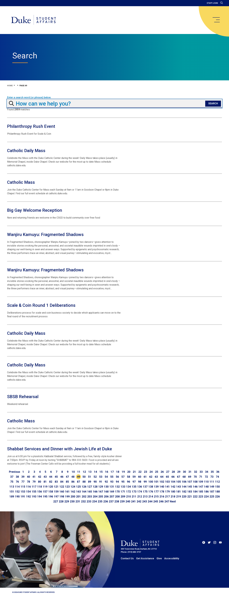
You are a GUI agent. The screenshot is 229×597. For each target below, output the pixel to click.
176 (150, 491)
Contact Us (127, 558)
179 (167, 491)
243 (144, 501)
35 (212, 471)
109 (200, 481)
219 (178, 496)
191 (23, 496)
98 (139, 481)
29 (178, 471)
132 (117, 486)
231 (78, 501)
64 (161, 476)
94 (117, 481)
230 (72, 501)
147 (200, 486)
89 (89, 481)
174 (139, 491)
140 (162, 486)
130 (106, 486)
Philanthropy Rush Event (31, 126)
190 (17, 496)
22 (139, 471)
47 (67, 476)
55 (111, 476)
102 (162, 481)
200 (73, 496)
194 (39, 496)
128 (95, 486)
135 (134, 486)
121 (56, 486)
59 (134, 476)
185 (200, 491)
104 (173, 481)
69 (189, 476)
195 (45, 496)
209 (123, 496)
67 (178, 476)
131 (111, 486)
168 (106, 491)
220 (184, 496)
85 (67, 481)
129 (100, 486)
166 (95, 491)
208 (117, 496)
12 (84, 471)
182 (184, 491)
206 (106, 496)
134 (128, 486)
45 (56, 476)
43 (45, 476)
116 (28, 486)
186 (206, 491)
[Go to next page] (173, 501)
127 (89, 486)
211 (134, 496)
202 (84, 496)
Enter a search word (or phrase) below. (29, 97)
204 (95, 496)
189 (11, 496)
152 (17, 491)
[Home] (34, 20)
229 (66, 501)
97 (134, 481)
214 (150, 496)
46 (61, 476)
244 (150, 501)
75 (11, 481)
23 (145, 471)
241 (133, 501)
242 (139, 501)
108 (195, 481)
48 (72, 476)
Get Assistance (145, 558)
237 (111, 501)
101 (156, 481)
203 (89, 496)
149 (212, 486)
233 (89, 501)
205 (100, 496)
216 (162, 496)
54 (106, 476)
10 (73, 471)
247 (166, 501)
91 (100, 481)
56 (117, 476)
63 (156, 476)
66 (172, 476)
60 (139, 476)
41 (34, 476)
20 (128, 471)
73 (211, 476)
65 (167, 476)
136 (139, 486)
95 (122, 481)
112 (217, 481)
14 (95, 471)
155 (34, 491)
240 (128, 501)
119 (45, 486)
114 (17, 486)
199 (67, 496)
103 (167, 481)
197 (56, 496)
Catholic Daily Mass (26, 150)
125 (78, 486)
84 (61, 481)
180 (173, 491)
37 (11, 476)
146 (195, 486)
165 (89, 491)
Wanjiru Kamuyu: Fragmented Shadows (45, 234)
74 (217, 476)
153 (23, 491)
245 (155, 501)
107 (189, 481)
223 (200, 496)
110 (206, 481)
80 (39, 481)
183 (189, 491)
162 (73, 491)
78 (28, 481)
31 (189, 471)
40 (28, 476)
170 (117, 491)
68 (184, 476)
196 (50, 496)
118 (39, 486)
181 (178, 491)
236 (105, 501)
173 (134, 491)
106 (184, 481)
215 (156, 496)
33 (201, 471)
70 (195, 476)
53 (100, 476)
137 (145, 486)
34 (206, 471)
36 (217, 471)
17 (112, 471)
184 (195, 491)
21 (134, 471)
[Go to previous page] (14, 471)
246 (161, 501)
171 (123, 491)
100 (150, 481)
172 (128, 491)
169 (111, 491)
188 (217, 491)
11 (78, 471)
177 (156, 491)
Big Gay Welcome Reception (34, 210)
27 (167, 471)
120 (50, 486)
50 (84, 476)
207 (111, 496)
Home (10, 86)
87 (78, 481)
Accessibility (171, 558)
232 (83, 501)
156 (39, 491)
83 (56, 481)
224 (206, 496)
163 (78, 491)
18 (117, 471)
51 (89, 476)
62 (150, 476)
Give (159, 558)
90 (95, 481)
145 (189, 486)
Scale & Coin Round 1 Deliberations (41, 305)
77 (22, 481)
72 (206, 476)
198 (61, 496)
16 (106, 471)
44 (50, 476)
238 (116, 501)
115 (23, 486)
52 (95, 476)
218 (173, 496)
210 (128, 496)
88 (84, 481)
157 (45, 491)
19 (123, 471)
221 (189, 496)
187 (212, 491)
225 (212, 496)
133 (123, 486)
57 (122, 476)
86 (72, 481)
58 (128, 476)
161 (67, 491)
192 (28, 496)
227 (55, 501)
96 (128, 481)
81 (45, 481)
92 (106, 481)
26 (162, 471)
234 (94, 501)
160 (61, 491)
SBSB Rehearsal (22, 396)
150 (217, 486)
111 (212, 481)
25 (156, 471)
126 (84, 486)
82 (50, 481)
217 (167, 496)
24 (151, 471)
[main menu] (216, 19)
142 (173, 486)
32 (195, 471)
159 (56, 491)
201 (78, 496)
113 (11, 486)
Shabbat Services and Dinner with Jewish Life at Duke (59, 448)
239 (122, 501)
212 (139, 496)
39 (22, 476)
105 (178, 481)
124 (73, 486)
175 (145, 491)
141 (167, 486)
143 (178, 486)
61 (145, 476)
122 (61, 486)
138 (150, 486)
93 (111, 481)
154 (28, 491)
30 (184, 471)
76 (17, 481)
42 (39, 476)
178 (162, 491)
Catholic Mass (21, 182)
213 (145, 496)
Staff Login (212, 3)
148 (206, 486)
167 (100, 491)
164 (84, 491)
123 (67, 486)
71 (200, 476)
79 (34, 481)
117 (34, 486)
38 (17, 476)
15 (101, 471)
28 (173, 471)
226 (217, 496)
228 (61, 501)
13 (89, 471)
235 (100, 501)
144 (184, 486)
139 (156, 486)
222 (195, 496)
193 (34, 496)
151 (11, 491)
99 (145, 481)
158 (50, 491)
